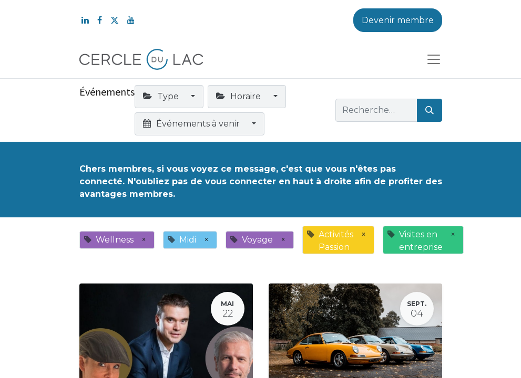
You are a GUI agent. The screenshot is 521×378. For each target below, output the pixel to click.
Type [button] (162, 96)
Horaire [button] (239, 96)
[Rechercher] (429, 110)
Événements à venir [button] (192, 124)
